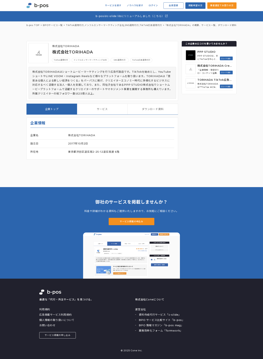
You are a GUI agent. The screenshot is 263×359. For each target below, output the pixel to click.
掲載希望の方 (195, 5)
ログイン (153, 5)
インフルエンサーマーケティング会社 (104, 25)
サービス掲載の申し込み (57, 335)
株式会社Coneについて (149, 299)
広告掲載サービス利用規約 (55, 314)
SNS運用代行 (132, 25)
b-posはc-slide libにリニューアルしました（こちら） (132, 16)
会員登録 (173, 5)
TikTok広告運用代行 (151, 25)
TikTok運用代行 (61, 60)
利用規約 (44, 309)
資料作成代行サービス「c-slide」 (160, 314)
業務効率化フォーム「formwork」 (161, 330)
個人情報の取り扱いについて (56, 320)
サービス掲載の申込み (131, 221)
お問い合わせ (47, 325)
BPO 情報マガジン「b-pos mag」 (161, 325)
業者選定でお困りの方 (222, 5)
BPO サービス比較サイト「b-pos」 (162, 320)
